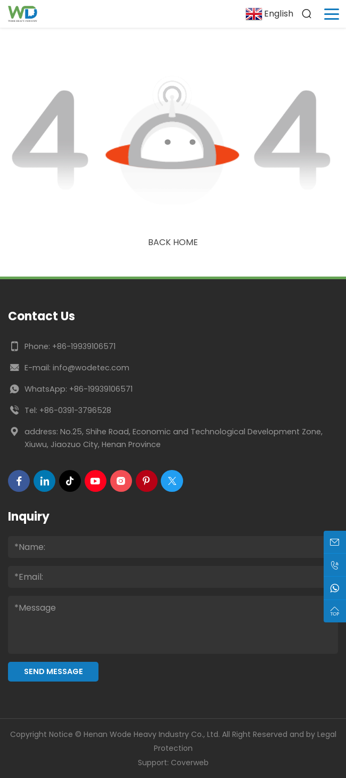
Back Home (173, 242)
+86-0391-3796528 (75, 410)
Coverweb (190, 762)
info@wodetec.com (91, 367)
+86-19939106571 (84, 346)
